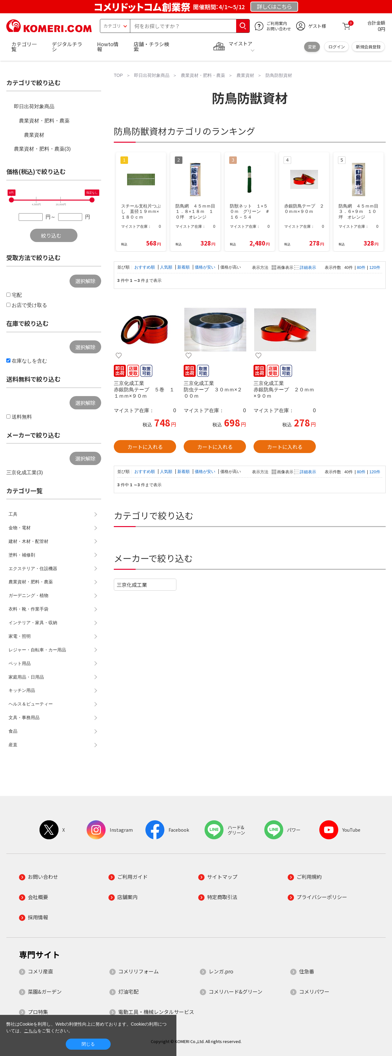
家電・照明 (20, 636)
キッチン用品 (22, 690)
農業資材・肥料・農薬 (44, 120)
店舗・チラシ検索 (151, 46)
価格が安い (206, 267)
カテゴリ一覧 (24, 46)
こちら (30, 1030)
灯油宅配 (128, 991)
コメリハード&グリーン (235, 991)
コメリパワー (314, 991)
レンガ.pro (221, 971)
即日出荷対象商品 (34, 106)
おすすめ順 (145, 267)
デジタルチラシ (67, 46)
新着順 (184, 267)
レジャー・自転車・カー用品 (37, 649)
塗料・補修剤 (22, 554)
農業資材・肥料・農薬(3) (42, 149)
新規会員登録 (368, 47)
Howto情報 (108, 46)
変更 (312, 47)
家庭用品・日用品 (26, 677)
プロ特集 (38, 1011)
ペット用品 (20, 663)
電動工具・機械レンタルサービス (156, 1011)
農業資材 (34, 135)
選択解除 (85, 281)
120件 (374, 267)
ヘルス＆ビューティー (31, 703)
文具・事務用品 (24, 717)
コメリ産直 (40, 971)
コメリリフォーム (138, 971)
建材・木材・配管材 (28, 541)
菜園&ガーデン (45, 991)
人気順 (167, 267)
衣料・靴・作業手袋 (28, 609)
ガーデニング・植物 (28, 595)
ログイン (336, 47)
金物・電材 (20, 527)
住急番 (306, 971)
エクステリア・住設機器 (33, 568)
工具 (13, 514)
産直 (13, 744)
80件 (361, 267)
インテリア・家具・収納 (33, 622)
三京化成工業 (132, 584)
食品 (13, 731)
